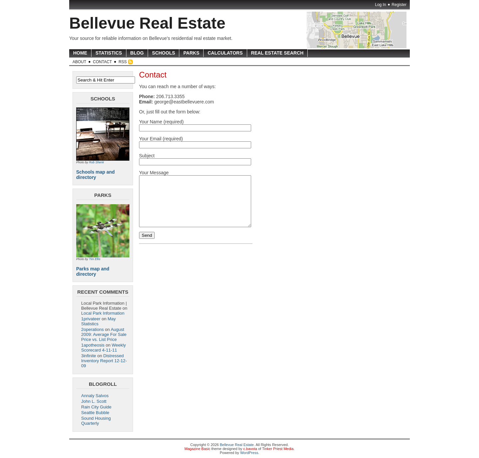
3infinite (88, 355)
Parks (191, 53)
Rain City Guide (96, 406)
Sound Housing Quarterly (96, 421)
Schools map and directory (95, 174)
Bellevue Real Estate (147, 23)
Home (80, 53)
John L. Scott (93, 401)
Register (399, 4)
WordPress (249, 453)
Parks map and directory (92, 271)
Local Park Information (102, 313)
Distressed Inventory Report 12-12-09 (104, 360)
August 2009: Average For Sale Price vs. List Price (103, 334)
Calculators (225, 53)
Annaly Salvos (94, 395)
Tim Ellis (94, 259)
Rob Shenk (96, 162)
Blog (137, 53)
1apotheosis (92, 345)
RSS (122, 62)
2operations (92, 329)
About (79, 62)
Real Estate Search (277, 53)
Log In (380, 4)
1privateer (90, 318)
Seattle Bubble (95, 412)
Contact (102, 62)
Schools (163, 53)
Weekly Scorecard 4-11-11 (103, 348)
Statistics (108, 53)
